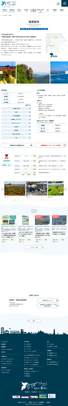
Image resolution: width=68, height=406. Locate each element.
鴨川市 (23, 174)
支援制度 (49, 350)
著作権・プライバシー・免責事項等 (36, 402)
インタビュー (29, 349)
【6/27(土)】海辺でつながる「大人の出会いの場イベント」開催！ (52, 169)
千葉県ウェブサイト (22, 402)
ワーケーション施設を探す (32, 365)
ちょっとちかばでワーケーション (32, 355)
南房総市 (34, 155)
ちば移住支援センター (54, 362)
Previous (1, 72)
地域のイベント (21, 241)
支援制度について (53, 353)
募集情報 (28, 376)
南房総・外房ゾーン (5, 239)
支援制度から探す (53, 355)
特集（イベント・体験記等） (33, 362)
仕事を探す (28, 346)
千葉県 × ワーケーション (32, 358)
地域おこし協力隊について (32, 371)
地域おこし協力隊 (26, 160)
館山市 (35, 172)
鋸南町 (35, 174)
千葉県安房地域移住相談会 (43, 172)
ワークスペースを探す (31, 351)
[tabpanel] (34, 72)
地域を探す (4, 367)
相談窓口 (49, 359)
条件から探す (6, 372)
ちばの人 (3, 352)
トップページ (4, 341)
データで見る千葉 (7, 361)
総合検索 (3, 344)
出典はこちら (28, 105)
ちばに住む (51, 344)
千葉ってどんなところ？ (9, 359)
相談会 (3, 241)
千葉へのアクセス (7, 363)
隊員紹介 (28, 373)
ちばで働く (26, 341)
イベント (26, 155)
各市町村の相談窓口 (53, 364)
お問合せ (48, 402)
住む (48, 341)
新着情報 (3, 347)
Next (66, 72)
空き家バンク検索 (53, 346)
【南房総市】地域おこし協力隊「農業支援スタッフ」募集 (50, 165)
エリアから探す (6, 370)
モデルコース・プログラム (32, 360)
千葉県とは (4, 356)
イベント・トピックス (6, 349)
